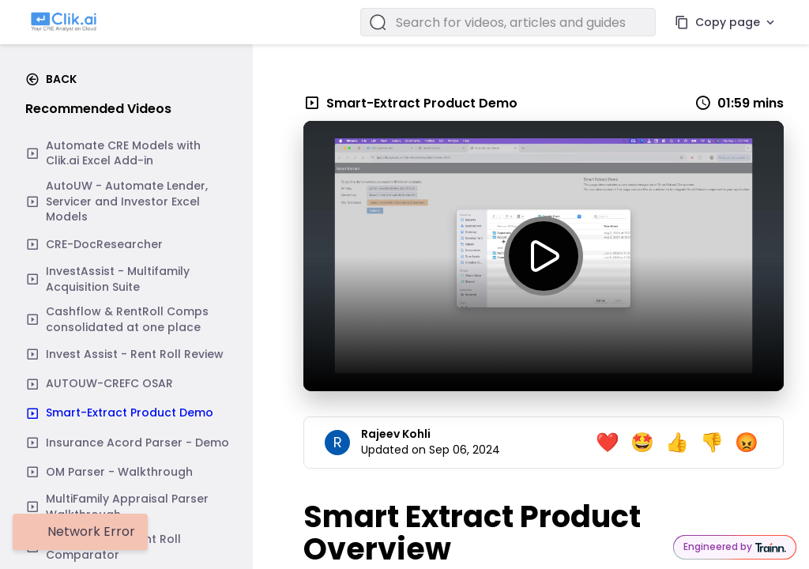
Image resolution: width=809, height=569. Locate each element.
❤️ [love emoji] (607, 442)
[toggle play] (543, 256)
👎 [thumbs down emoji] (712, 442)
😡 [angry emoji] (746, 442)
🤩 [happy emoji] (642, 442)
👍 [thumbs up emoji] (677, 442)
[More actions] (770, 22)
